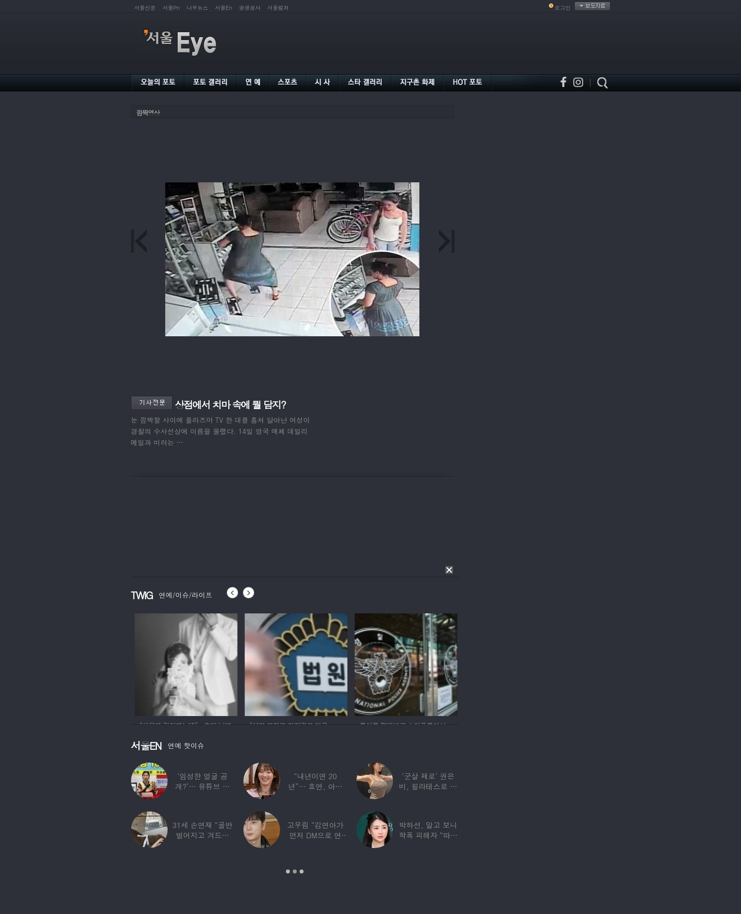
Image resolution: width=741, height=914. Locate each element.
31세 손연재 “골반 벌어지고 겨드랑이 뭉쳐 (203, 835)
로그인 (563, 7)
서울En (223, 7)
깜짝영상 (148, 112)
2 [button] (295, 871)
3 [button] (302, 871)
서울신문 (145, 7)
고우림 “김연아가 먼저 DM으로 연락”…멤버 (315, 835)
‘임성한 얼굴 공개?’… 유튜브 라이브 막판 (202, 786)
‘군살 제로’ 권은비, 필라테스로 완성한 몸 (428, 786)
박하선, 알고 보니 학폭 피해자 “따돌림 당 (428, 835)
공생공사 (250, 7)
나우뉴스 (197, 7)
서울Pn (171, 7)
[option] (200, 663)
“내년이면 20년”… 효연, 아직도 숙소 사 (315, 786)
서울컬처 (278, 7)
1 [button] (288, 871)
